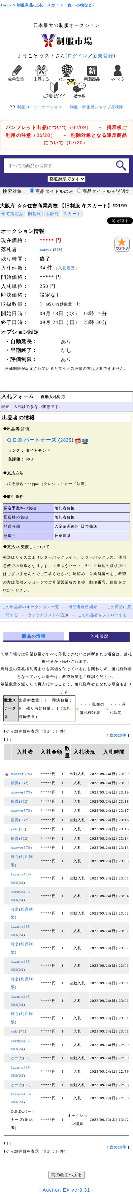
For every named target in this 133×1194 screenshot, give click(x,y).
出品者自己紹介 (83, 607)
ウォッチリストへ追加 (48, 615)
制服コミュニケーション (39, 107)
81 (27, 1058)
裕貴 (15, 783)
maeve (46, 249)
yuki (15, 829)
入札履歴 (66, 268)
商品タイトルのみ (52, 191)
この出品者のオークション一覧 (30, 607)
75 (23, 829)
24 (21, 883)
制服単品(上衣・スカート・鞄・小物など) (55, 5)
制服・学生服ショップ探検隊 (97, 107)
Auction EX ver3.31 (66, 1190)
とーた (17, 1058)
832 (24, 783)
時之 (15, 857)
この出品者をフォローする (102, 615)
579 (58, 249)
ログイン (77, 55)
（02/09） (48, 127)
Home (6, 5)
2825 (66, 440)
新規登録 (103, 55)
